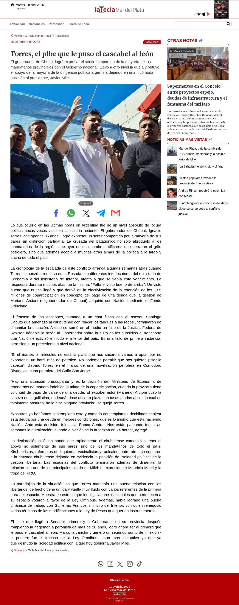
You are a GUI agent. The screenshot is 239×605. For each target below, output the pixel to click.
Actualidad (17, 24)
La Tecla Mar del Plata (37, 35)
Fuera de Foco (79, 24)
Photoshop (56, 24)
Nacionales (37, 24)
